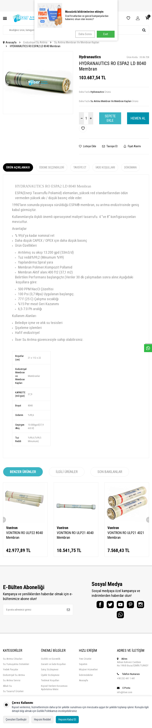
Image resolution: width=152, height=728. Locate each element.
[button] (8, 83)
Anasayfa (9, 42)
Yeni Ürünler (85, 662)
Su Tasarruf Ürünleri (13, 694)
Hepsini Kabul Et (67, 719)
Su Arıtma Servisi (11, 683)
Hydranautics (90, 56)
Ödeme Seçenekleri (51, 167)
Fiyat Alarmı (132, 146)
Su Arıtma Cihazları (12, 662)
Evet (105, 34)
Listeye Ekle (87, 146)
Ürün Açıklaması (18, 167)
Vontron (12, 528)
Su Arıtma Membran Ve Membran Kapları (76, 42)
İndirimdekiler (86, 678)
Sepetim (83, 667)
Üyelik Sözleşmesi (50, 678)
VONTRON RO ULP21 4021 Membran (125, 535)
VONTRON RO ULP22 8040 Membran (24, 535)
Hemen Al (138, 118)
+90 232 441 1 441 (126, 681)
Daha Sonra (84, 34)
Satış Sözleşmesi (49, 673)
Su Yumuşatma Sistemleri (16, 667)
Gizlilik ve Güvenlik (50, 662)
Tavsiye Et (110, 146)
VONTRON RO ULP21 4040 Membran (75, 535)
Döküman (130, 167)
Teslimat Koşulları (50, 683)
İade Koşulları (105, 167)
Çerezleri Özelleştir (16, 719)
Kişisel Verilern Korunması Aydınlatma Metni (54, 691)
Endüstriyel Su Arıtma (35, 42)
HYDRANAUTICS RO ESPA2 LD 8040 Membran (35, 46)
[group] (38, 82)
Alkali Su (7, 689)
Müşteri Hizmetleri (88, 673)
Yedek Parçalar (10, 673)
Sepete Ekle (110, 118)
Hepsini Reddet (42, 719)
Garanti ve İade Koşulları (53, 667)
